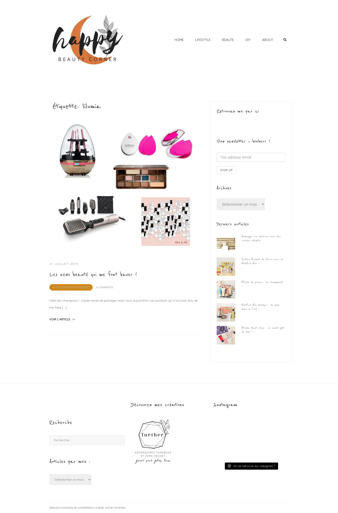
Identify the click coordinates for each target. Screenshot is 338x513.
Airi (107, 507)
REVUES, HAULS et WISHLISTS (71, 287)
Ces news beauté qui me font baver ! (93, 274)
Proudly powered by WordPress (71, 507)
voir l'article (62, 319)
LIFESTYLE (202, 40)
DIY (248, 40)
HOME (179, 40)
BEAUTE (228, 40)
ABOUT (267, 40)
